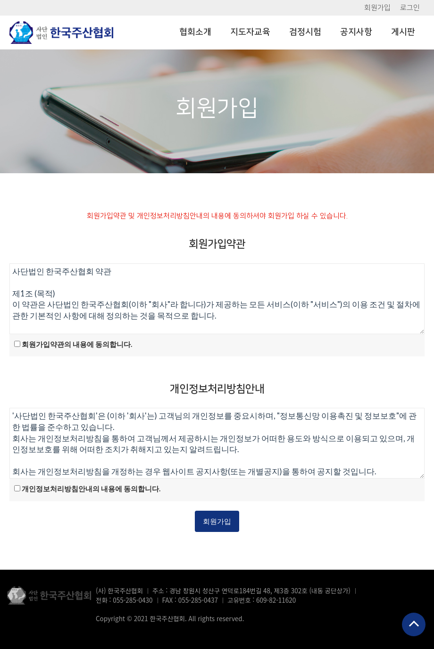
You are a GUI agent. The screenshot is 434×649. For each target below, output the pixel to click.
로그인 (410, 8)
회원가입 (377, 8)
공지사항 (356, 32)
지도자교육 (250, 32)
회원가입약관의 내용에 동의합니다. (77, 344)
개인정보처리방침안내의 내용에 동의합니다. (91, 488)
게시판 (403, 32)
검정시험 (305, 32)
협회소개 (195, 32)
